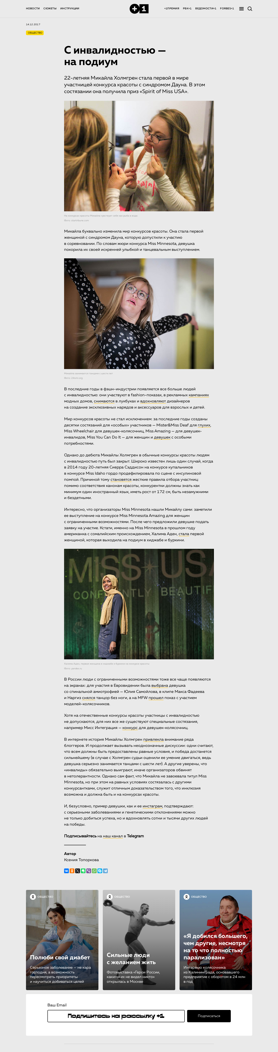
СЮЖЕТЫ (50, 8)
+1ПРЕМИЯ (171, 8)
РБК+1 (187, 8)
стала (184, 534)
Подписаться (209, 1016)
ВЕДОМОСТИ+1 (205, 8)
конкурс (130, 728)
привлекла (153, 739)
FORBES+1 (227, 8)
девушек (162, 437)
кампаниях (199, 395)
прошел (156, 698)
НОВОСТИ (33, 8)
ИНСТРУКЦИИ (69, 8)
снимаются (104, 401)
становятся (121, 480)
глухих (204, 425)
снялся (88, 698)
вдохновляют (153, 401)
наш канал (113, 836)
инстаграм (152, 806)
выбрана (159, 686)
